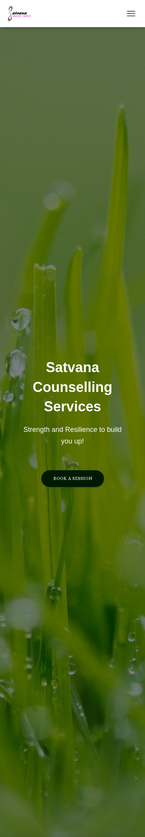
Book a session (72, 478)
